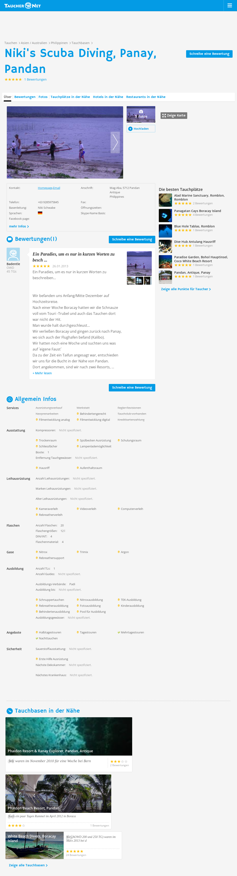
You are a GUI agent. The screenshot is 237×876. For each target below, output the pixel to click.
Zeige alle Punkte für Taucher (184, 289)
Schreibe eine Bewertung (209, 54)
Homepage (45, 188)
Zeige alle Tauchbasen (27, 808)
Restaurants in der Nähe (145, 97)
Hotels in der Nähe (108, 97)
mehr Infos (17, 226)
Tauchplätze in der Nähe (70, 97)
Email (56, 188)
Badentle (13, 264)
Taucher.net (22, 5)
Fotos (43, 97)
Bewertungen (24, 97)
